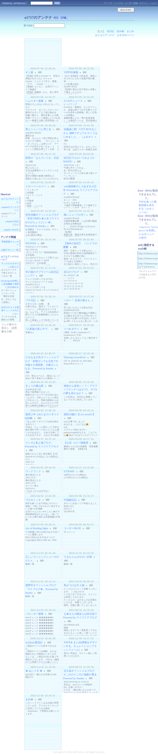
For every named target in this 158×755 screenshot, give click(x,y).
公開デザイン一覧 (10, 250)
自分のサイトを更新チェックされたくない (10, 310)
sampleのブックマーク (10, 209)
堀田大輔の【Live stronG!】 (79, 414)
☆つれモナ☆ (71, 328)
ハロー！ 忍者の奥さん (77, 300)
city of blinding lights (36, 528)
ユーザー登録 (131, 3)
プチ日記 (30, 300)
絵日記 (110, 31)
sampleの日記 (12, 221)
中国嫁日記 (70, 499)
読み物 (120, 31)
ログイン (143, 3)
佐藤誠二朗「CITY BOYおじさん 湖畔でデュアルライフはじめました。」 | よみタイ (80, 133)
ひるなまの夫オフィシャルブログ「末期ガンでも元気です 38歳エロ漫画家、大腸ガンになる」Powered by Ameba (43, 363)
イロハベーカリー (35, 186)
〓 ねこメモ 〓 (33, 670)
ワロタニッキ (33, 499)
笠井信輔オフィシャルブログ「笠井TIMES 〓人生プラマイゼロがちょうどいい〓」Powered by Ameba (42, 220)
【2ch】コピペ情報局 (76, 442)
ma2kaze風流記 (34, 642)
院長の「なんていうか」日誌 (42, 157)
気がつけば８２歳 (74, 585)
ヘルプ (153, 3)
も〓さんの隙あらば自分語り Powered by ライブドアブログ (80, 615)
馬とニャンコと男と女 (38, 129)
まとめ (130, 31)
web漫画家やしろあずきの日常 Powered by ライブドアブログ (80, 190)
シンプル (118, 3)
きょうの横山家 (34, 385)
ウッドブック (33, 471)
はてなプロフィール (10, 200)
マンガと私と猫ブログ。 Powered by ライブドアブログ (42, 444)
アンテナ (108, 3)
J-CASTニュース (73, 100)
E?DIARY (69, 471)
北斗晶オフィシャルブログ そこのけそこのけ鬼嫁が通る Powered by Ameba (81, 674)
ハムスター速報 (34, 100)
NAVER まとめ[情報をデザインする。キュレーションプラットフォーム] (80, 646)
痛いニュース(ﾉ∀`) (74, 214)
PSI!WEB (30, 243)
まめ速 (29, 699)
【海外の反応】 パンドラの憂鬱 (80, 245)
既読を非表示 (125, 10)
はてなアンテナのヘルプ (9, 258)
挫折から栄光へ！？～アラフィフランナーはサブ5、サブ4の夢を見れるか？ (80, 389)
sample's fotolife (11, 230)
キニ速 (29, 72)
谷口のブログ (71, 271)
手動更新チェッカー (10, 243)
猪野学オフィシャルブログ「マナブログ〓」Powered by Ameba (41, 589)
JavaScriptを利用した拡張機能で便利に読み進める (10, 284)
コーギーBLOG (72, 528)
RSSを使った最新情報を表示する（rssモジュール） (148, 206)
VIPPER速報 (71, 72)
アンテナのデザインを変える (10, 265)
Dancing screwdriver (75, 357)
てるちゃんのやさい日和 (78, 556)
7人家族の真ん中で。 (37, 328)
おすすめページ (125, 35)
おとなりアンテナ (104, 35)
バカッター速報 (34, 613)
